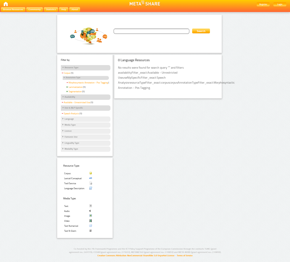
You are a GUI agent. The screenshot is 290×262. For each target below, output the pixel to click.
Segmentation (75, 91)
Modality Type (71, 149)
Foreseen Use (71, 137)
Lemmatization (75, 87)
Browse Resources (13, 9)
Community (34, 9)
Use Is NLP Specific (74, 108)
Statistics (51, 9)
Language (69, 119)
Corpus (67, 73)
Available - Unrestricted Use (77, 102)
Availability (70, 97)
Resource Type (71, 67)
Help (63, 9)
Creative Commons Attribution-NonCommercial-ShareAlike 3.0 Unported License (135, 255)
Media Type (70, 125)
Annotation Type (73, 77)
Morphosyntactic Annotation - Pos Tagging (88, 82)
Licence (68, 131)
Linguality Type (72, 143)
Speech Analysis (71, 113)
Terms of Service (185, 255)
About (74, 9)
